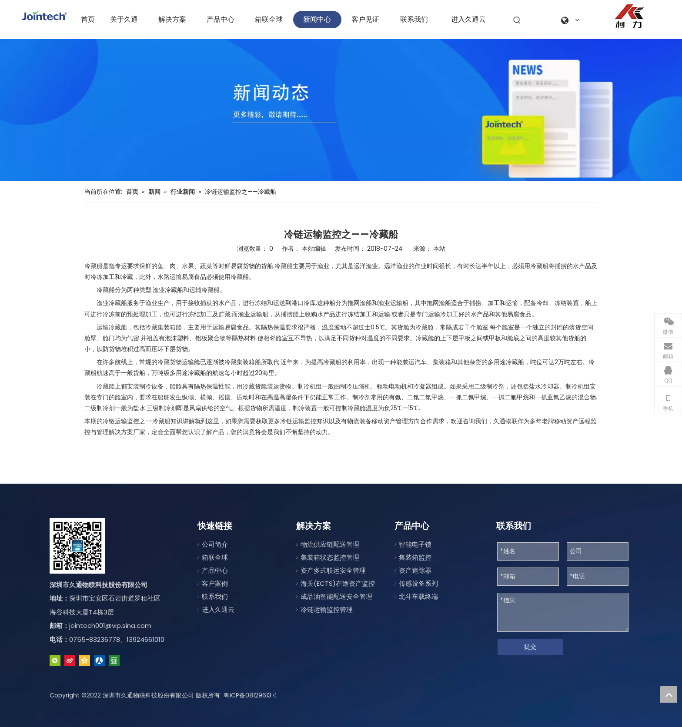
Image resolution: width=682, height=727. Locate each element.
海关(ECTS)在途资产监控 (338, 583)
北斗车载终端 (418, 596)
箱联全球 (215, 557)
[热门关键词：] (517, 20)
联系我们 (215, 596)
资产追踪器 (415, 570)
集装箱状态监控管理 (330, 557)
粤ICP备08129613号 (250, 695)
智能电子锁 (415, 544)
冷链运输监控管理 (327, 609)
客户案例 (215, 583)
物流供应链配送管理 (330, 544)
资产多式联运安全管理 (333, 570)
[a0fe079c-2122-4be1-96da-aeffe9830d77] (629, 16)
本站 (439, 248)
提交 (530, 646)
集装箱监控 (415, 557)
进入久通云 (218, 609)
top (668, 694)
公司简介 (215, 544)
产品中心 (215, 570)
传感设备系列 (418, 583)
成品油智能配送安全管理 (336, 596)
